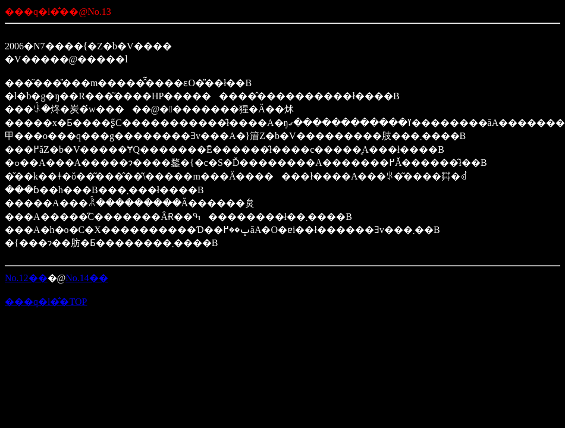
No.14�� (86, 278)
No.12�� (26, 278)
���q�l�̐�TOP (46, 302)
